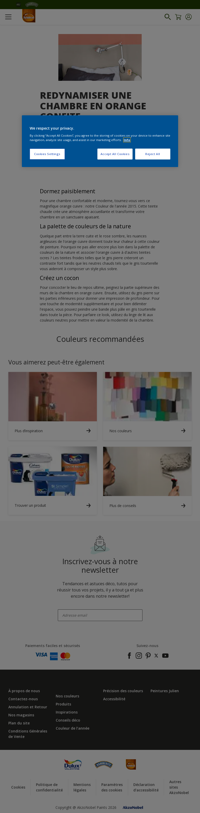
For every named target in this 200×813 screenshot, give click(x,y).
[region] (100, 141)
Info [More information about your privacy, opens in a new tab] (127, 140)
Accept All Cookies (115, 154)
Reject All (152, 154)
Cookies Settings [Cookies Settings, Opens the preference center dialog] (47, 154)
